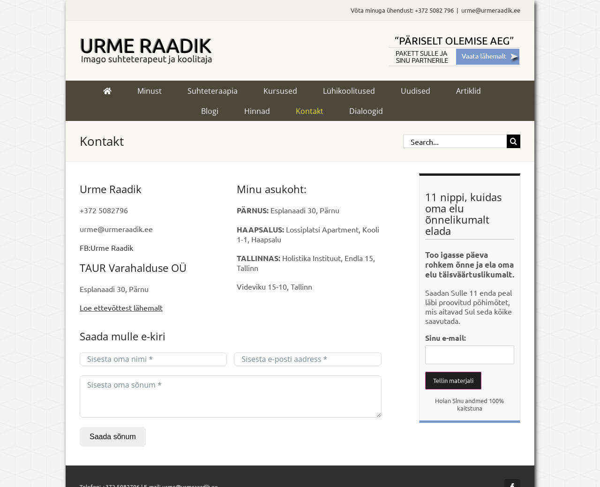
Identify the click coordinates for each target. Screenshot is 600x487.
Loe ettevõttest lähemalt (121, 307)
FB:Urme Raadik (106, 247)
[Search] (513, 141)
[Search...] (455, 141)
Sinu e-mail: (445, 338)
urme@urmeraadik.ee (490, 10)
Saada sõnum (113, 437)
